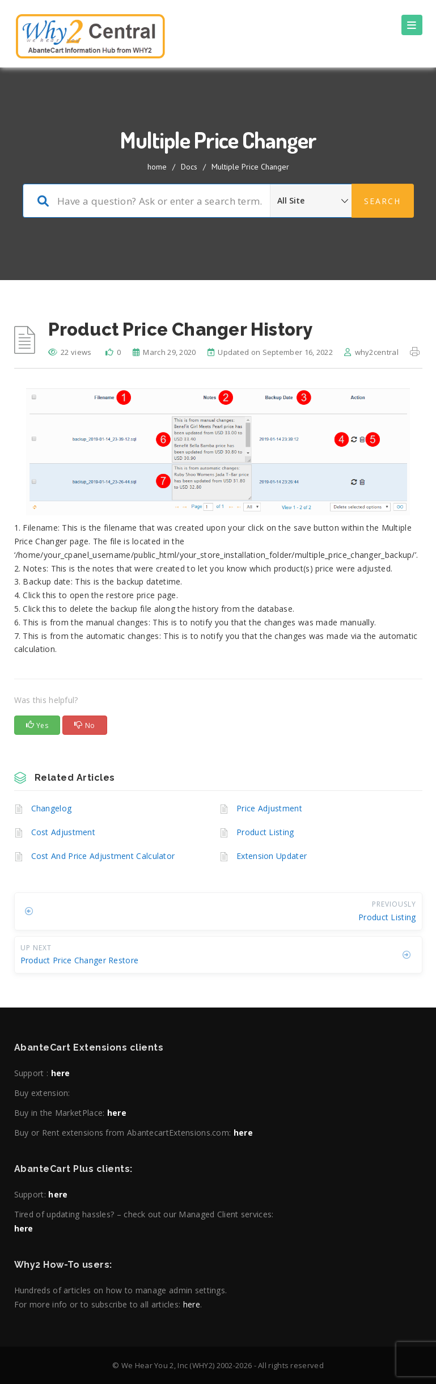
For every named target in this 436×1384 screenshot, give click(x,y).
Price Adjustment (269, 808)
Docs (189, 167)
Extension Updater (271, 855)
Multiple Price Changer (250, 167)
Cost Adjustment (63, 832)
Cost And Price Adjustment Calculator (103, 855)
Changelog (51, 808)
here (60, 1073)
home (157, 167)
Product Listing (265, 832)
